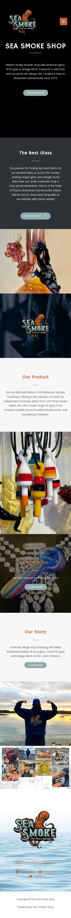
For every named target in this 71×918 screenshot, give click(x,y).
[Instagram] (47, 872)
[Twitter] (35, 876)
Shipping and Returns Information (35, 863)
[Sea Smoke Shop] (23, 22)
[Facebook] (24, 872)
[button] (35, 93)
